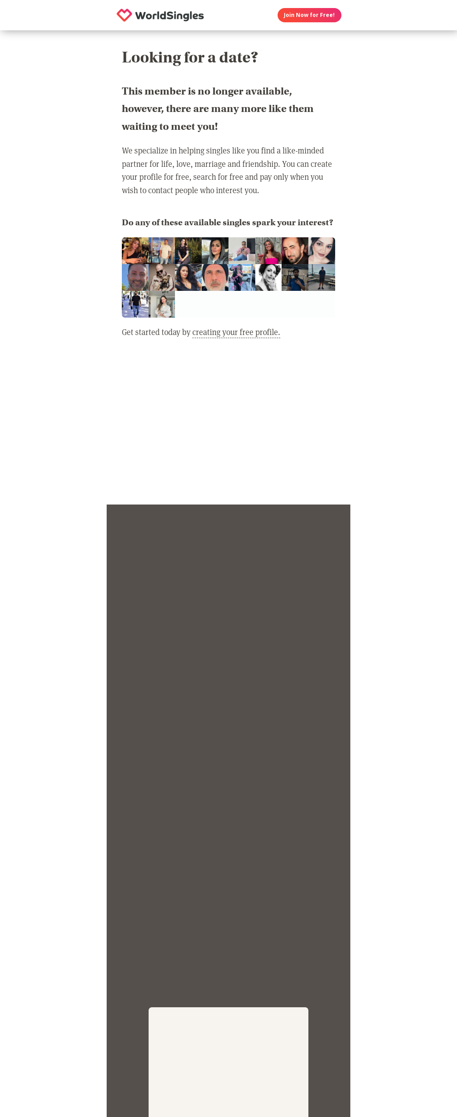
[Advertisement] (228, 426)
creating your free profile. (236, 332)
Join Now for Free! (309, 15)
